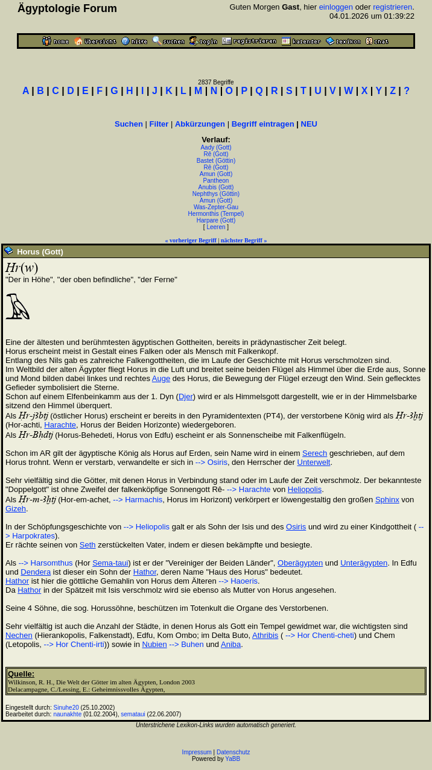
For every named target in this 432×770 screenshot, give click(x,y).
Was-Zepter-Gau (216, 207)
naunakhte (68, 714)
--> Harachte (247, 489)
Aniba (231, 644)
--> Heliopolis (147, 526)
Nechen (19, 635)
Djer (186, 396)
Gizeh (15, 508)
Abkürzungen (200, 123)
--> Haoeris (238, 580)
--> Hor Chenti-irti (74, 644)
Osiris (296, 526)
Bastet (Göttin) (216, 160)
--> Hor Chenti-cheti (318, 635)
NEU (309, 123)
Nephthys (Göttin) (216, 194)
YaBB (232, 759)
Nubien (154, 644)
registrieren (392, 6)
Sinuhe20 (66, 707)
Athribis (265, 635)
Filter (159, 123)
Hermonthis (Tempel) (216, 213)
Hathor (144, 571)
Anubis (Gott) (216, 187)
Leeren (215, 227)
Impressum (196, 752)
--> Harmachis (137, 499)
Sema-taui (110, 562)
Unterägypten (363, 562)
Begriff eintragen (263, 123)
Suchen (129, 123)
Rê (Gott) (215, 154)
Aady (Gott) (215, 147)
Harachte (60, 424)
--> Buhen (186, 644)
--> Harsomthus (46, 562)
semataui (133, 714)
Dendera (36, 571)
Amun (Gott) (216, 174)
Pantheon (216, 180)
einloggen (336, 6)
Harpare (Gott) (216, 220)
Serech (314, 453)
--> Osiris (211, 462)
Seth (88, 544)
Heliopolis (305, 489)
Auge (161, 378)
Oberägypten (300, 562)
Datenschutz (233, 752)
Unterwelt (314, 462)
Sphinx (387, 499)
